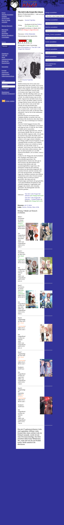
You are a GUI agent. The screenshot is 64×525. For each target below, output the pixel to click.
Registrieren (5, 92)
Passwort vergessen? (8, 93)
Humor (24, 207)
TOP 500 (4, 55)
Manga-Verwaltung (7, 35)
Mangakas (5, 29)
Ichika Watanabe (30, 34)
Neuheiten (5, 33)
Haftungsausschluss (8, 76)
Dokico (39, 24)
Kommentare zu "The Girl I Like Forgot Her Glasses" (29, 48)
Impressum (5, 72)
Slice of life (35, 207)
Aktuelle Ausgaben (7, 14)
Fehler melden (10, 101)
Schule (29, 207)
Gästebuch (5, 53)
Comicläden (5, 37)
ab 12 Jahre (28, 205)
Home (3, 13)
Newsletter (5, 67)
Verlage (4, 31)
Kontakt (4, 70)
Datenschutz (5, 74)
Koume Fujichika (30, 20)
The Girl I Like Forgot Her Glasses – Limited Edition (32, 198)
